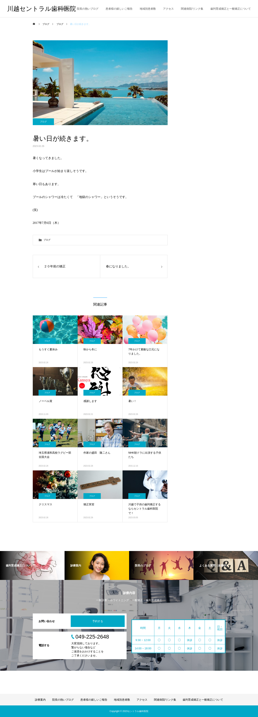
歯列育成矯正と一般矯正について (230, 8)
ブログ (43, 121)
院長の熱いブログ (87, 8)
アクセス (168, 8)
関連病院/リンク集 (192, 8)
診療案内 (64, 8)
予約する (97, 621)
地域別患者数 (148, 8)
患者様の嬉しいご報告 (119, 8)
